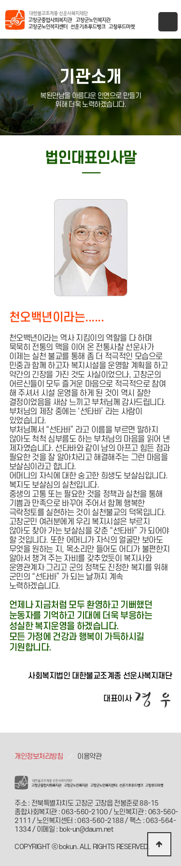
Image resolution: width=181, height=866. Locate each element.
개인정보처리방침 (38, 756)
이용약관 (89, 756)
